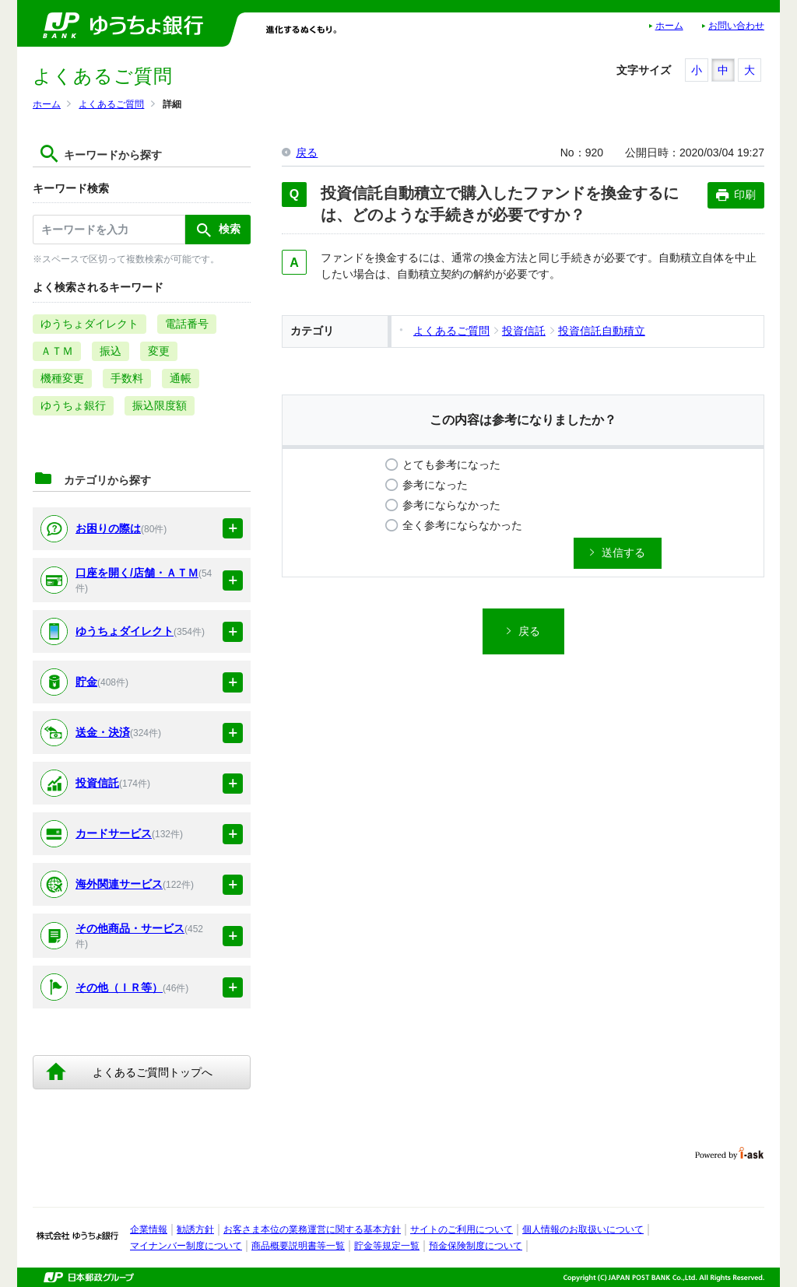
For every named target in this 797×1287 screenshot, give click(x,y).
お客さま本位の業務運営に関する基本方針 (312, 1229)
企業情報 (148, 1229)
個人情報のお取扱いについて (583, 1229)
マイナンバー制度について (186, 1245)
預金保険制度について (475, 1245)
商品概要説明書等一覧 (298, 1245)
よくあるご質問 (111, 104)
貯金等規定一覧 (387, 1245)
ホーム (669, 25)
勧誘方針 (195, 1229)
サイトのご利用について (461, 1229)
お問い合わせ (736, 25)
